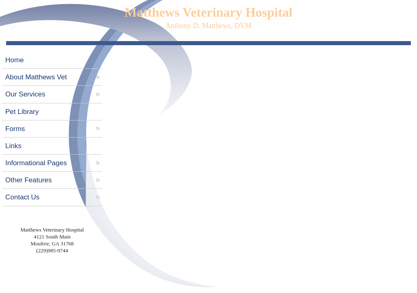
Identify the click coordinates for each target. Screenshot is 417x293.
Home (14, 60)
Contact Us (22, 197)
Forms (15, 129)
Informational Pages (36, 163)
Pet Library (22, 112)
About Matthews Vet (36, 77)
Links (13, 146)
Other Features (28, 180)
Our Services (25, 94)
